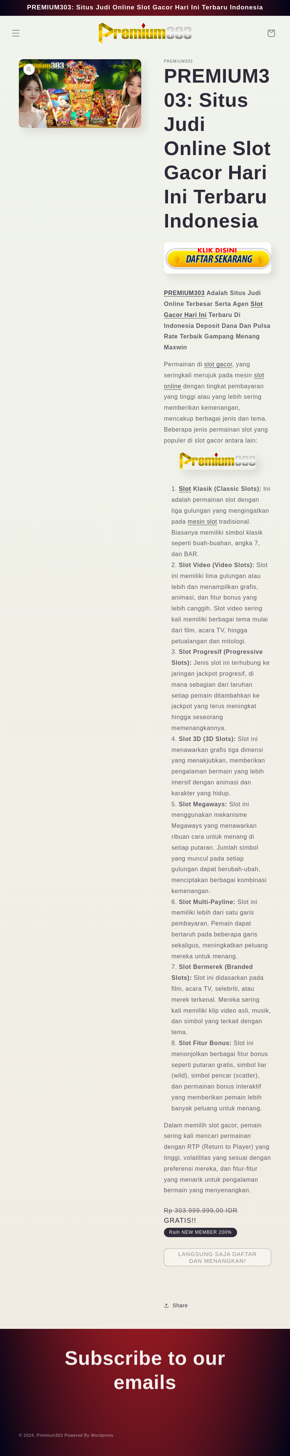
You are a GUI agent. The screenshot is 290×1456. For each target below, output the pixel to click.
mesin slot (202, 521)
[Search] (254, 33)
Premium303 (50, 1437)
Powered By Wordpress (89, 1437)
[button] (16, 33)
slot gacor (218, 364)
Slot (185, 489)
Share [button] (176, 1305)
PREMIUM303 (184, 293)
